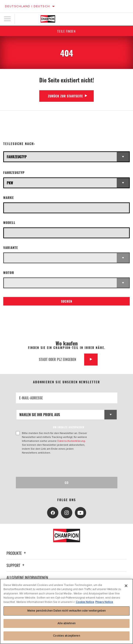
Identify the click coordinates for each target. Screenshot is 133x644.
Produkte (17, 553)
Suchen (66, 301)
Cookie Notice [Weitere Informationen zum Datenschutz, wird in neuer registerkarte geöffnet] (85, 602)
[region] (66, 611)
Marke (8, 197)
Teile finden (66, 31)
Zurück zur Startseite (65, 96)
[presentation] (52, 465)
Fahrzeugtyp (14, 172)
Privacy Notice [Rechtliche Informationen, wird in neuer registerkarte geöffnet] (104, 602)
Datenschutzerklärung (71, 441)
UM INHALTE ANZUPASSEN (68, 427)
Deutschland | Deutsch (27, 6)
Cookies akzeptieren (66, 635)
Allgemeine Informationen (27, 577)
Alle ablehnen (66, 623)
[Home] (48, 19)
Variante (10, 247)
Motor (8, 272)
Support (16, 565)
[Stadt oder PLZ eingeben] (60, 359)
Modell (9, 222)
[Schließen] (126, 586)
